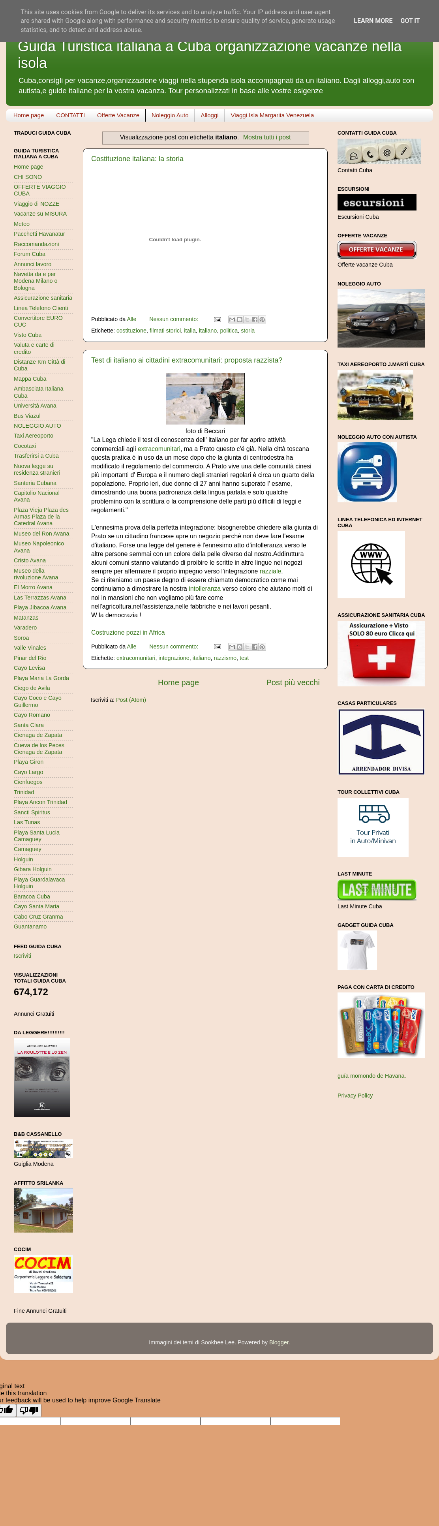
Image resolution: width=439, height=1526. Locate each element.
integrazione (173, 658)
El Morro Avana (33, 587)
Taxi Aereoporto (33, 435)
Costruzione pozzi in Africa (128, 632)
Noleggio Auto (170, 115)
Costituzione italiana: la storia (137, 159)
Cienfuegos (28, 782)
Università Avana (35, 405)
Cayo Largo (28, 772)
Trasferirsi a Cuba (36, 456)
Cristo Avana (30, 560)
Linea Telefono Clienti (41, 308)
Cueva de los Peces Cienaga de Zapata (39, 748)
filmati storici (165, 330)
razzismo (225, 658)
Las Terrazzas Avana (40, 597)
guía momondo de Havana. (372, 1076)
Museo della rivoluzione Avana (36, 574)
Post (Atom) (131, 700)
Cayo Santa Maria (36, 906)
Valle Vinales (30, 648)
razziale (270, 571)
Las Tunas (27, 822)
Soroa (21, 638)
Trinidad (24, 792)
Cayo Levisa (29, 668)
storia (248, 330)
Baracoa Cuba (32, 896)
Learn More (373, 20)
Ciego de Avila (32, 688)
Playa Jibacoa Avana (40, 607)
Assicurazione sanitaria (43, 298)
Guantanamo (30, 926)
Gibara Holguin (33, 869)
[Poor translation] (28, 1410)
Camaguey (27, 849)
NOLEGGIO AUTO (37, 426)
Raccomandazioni (36, 244)
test (244, 658)
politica (229, 330)
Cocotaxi (25, 446)
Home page (28, 115)
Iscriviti (22, 956)
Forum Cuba (29, 254)
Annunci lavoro (32, 264)
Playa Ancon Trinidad (40, 802)
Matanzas (26, 618)
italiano (208, 330)
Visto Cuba (27, 335)
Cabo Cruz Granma (38, 916)
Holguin (23, 859)
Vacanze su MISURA (40, 213)
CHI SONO (28, 177)
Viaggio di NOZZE (37, 204)
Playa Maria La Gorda (41, 678)
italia (190, 330)
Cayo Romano (32, 715)
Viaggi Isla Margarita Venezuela (272, 115)
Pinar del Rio (30, 658)
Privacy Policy (355, 1095)
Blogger (279, 1342)
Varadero (25, 627)
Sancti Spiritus (32, 812)
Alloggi (210, 115)
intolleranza (205, 588)
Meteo (22, 224)
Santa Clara (29, 725)
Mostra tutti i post (267, 137)
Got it (410, 20)
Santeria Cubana (35, 483)
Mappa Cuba (30, 379)
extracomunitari (159, 448)
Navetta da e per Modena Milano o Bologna (35, 281)
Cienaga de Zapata (38, 735)
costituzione (131, 330)
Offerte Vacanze (118, 115)
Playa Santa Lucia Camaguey (37, 835)
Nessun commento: (174, 319)
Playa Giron (28, 762)
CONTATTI (70, 115)
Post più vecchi (293, 682)
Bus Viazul (27, 416)
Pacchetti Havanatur (39, 234)
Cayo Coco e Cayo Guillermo (38, 701)
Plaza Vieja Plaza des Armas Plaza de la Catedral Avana (41, 517)
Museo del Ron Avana (41, 533)
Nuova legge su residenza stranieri (37, 469)
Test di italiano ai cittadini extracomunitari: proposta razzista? (186, 360)
